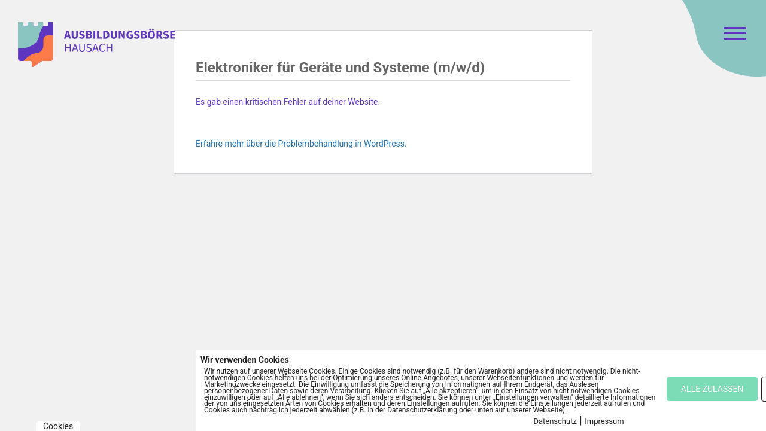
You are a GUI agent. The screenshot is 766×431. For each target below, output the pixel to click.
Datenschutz (554, 421)
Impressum (604, 421)
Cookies (58, 426)
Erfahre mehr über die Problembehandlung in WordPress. (301, 143)
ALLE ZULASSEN (712, 389)
